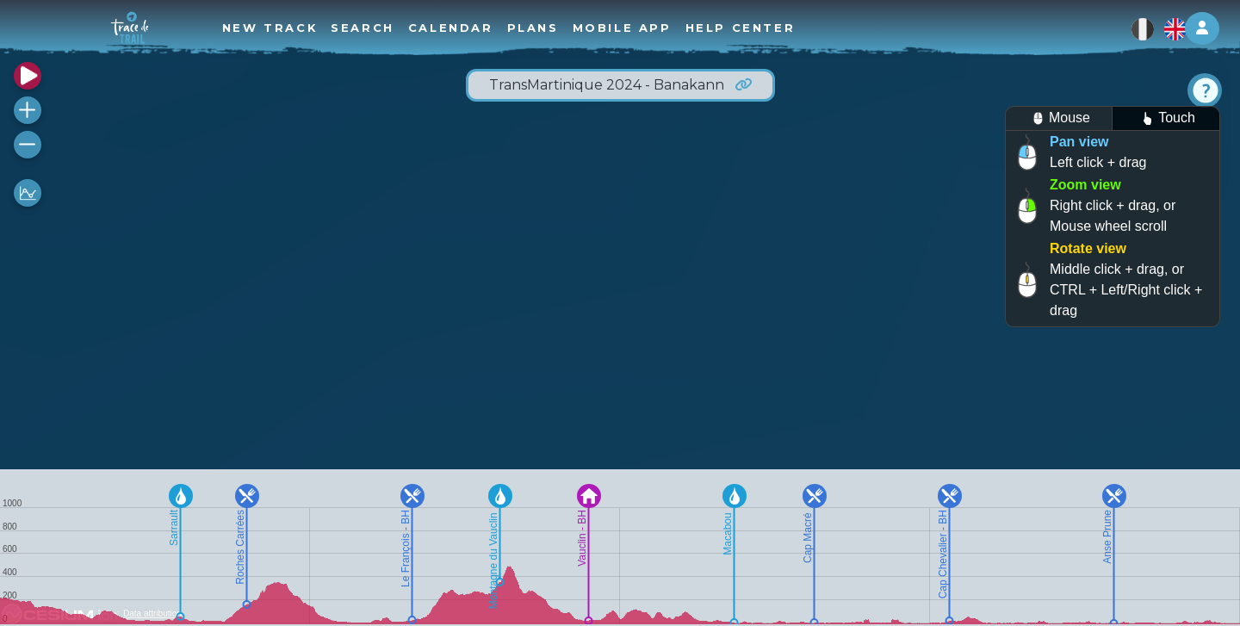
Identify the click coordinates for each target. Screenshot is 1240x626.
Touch (1166, 118)
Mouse (1058, 118)
